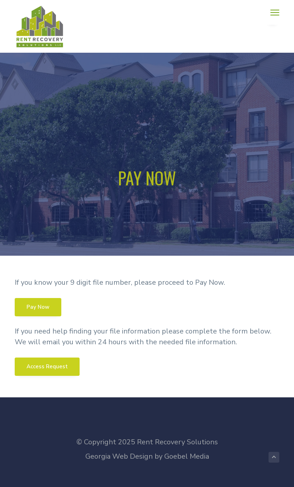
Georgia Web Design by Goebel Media (147, 456)
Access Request (47, 366)
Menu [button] (272, 12)
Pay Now (38, 307)
